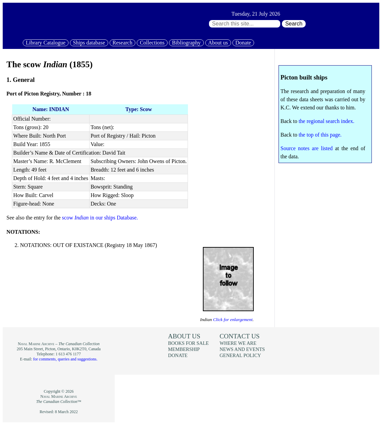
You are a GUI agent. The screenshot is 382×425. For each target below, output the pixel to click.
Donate (243, 43)
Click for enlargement (232, 319)
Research (123, 43)
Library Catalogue (45, 43)
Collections (152, 43)
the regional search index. (326, 121)
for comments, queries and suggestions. (65, 359)
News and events (242, 349)
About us (218, 43)
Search (294, 23)
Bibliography (186, 43)
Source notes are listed (307, 148)
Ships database (89, 43)
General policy (240, 355)
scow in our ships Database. (100, 217)
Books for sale (188, 343)
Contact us (239, 336)
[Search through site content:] (245, 24)
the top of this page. (320, 135)
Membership (184, 349)
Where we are (237, 343)
